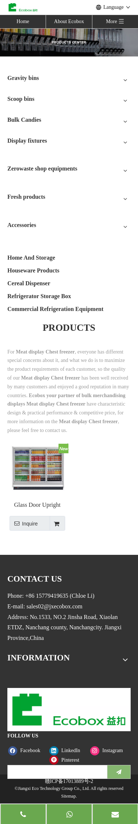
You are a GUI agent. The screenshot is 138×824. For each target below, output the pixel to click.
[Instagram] (109, 750)
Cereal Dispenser (28, 283)
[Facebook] (27, 750)
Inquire (24, 523)
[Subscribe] (119, 772)
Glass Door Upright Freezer (37, 505)
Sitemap (68, 796)
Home (23, 21)
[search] (56, 772)
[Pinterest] (68, 760)
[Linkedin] (68, 750)
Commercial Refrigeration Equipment (55, 309)
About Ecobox (69, 21)
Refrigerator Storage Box (39, 296)
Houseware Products (33, 270)
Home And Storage (31, 257)
